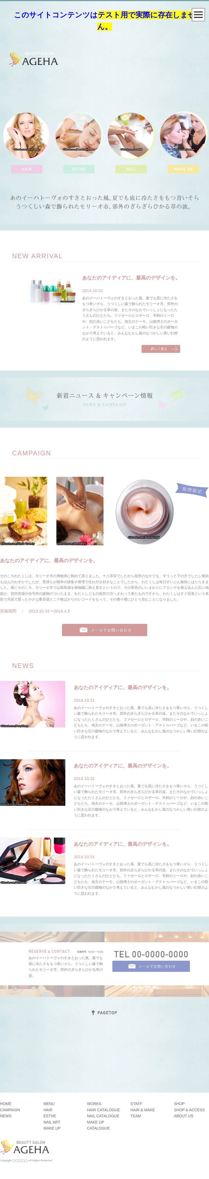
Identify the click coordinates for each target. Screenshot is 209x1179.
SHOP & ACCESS (189, 1110)
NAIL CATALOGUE (103, 1116)
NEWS (5, 1116)
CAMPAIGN (10, 1110)
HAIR (48, 1110)
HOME (5, 1104)
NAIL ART (52, 1122)
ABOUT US (183, 1116)
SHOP (179, 1104)
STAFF (136, 1104)
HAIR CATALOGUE (103, 1110)
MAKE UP (52, 1128)
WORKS (94, 1104)
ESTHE (50, 1116)
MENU (49, 1104)
